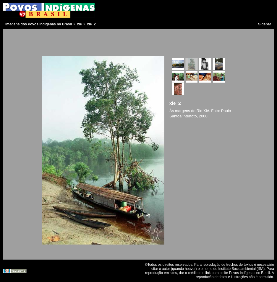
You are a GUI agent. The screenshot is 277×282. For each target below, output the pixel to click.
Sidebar (264, 24)
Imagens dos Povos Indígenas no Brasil (38, 24)
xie (79, 24)
